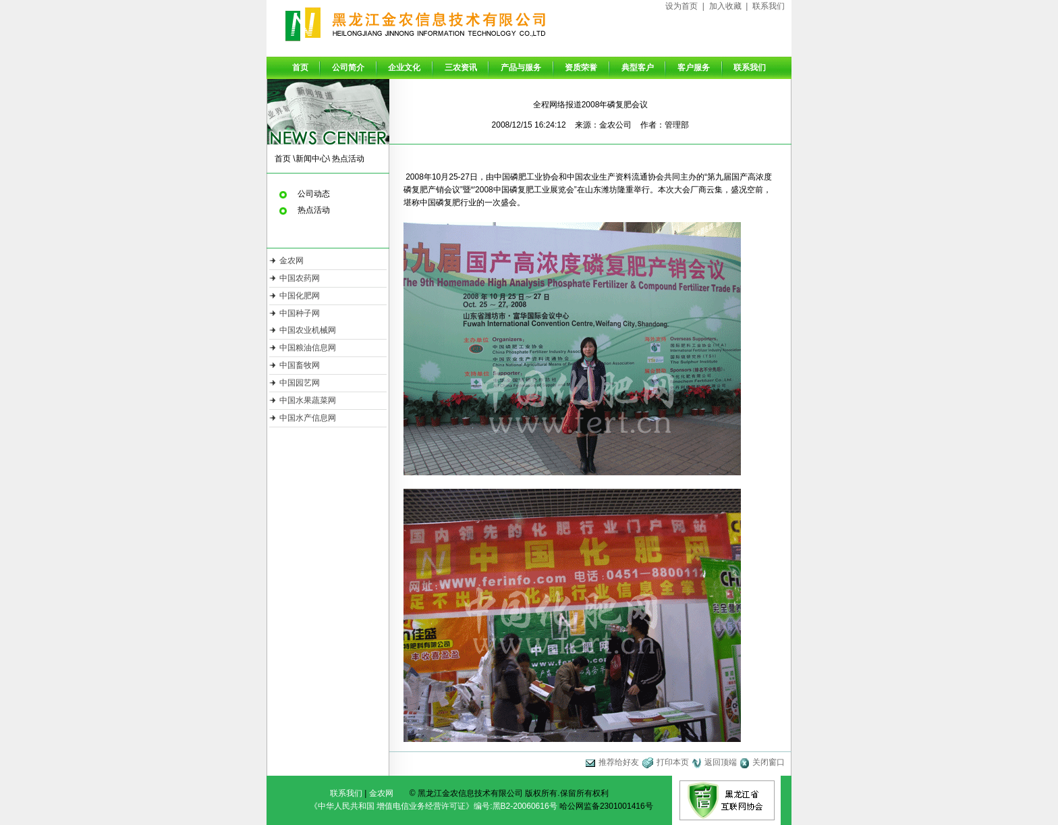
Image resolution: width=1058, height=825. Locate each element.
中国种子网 (299, 313)
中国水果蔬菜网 (307, 400)
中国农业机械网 (307, 330)
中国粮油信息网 (307, 347)
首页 (300, 67)
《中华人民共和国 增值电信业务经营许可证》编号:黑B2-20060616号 (433, 806)
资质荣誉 (581, 67)
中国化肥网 (299, 295)
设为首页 (681, 6)
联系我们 (768, 6)
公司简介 (348, 67)
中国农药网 (299, 278)
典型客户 (637, 67)
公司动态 (314, 193)
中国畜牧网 (299, 365)
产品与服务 (521, 67)
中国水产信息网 (307, 418)
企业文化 (404, 67)
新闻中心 (312, 158)
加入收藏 (725, 6)
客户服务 (693, 67)
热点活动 (348, 158)
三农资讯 (461, 67)
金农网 (291, 260)
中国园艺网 (299, 383)
